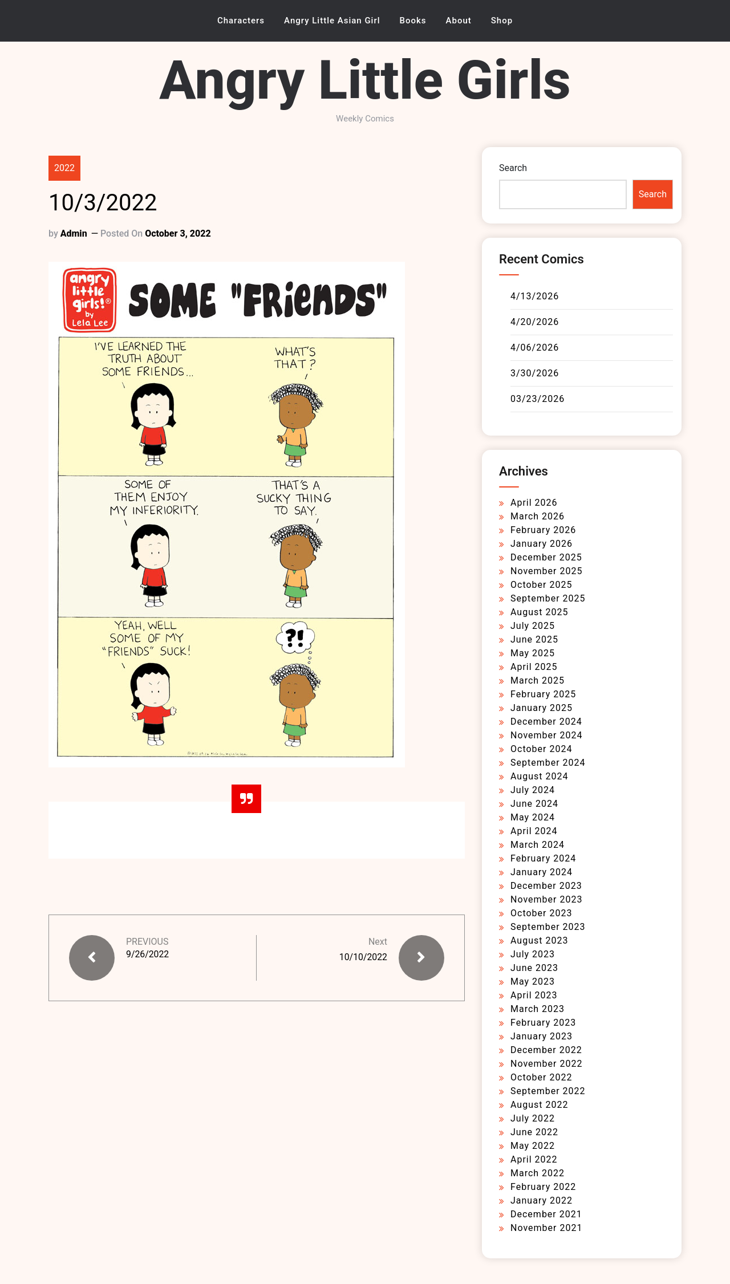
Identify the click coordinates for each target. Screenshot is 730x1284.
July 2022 (532, 1118)
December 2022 (546, 1050)
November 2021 (546, 1227)
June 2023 (534, 967)
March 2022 (537, 1173)
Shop (502, 20)
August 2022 (539, 1104)
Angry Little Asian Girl (332, 20)
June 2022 (534, 1132)
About (459, 20)
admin (73, 233)
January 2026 (541, 543)
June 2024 (534, 803)
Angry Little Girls (365, 80)
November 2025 (546, 571)
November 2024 (546, 735)
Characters (241, 20)
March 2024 (537, 844)
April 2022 (534, 1159)
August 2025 (539, 612)
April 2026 (534, 502)
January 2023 (541, 1036)
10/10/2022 (363, 957)
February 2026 (543, 530)
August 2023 (539, 940)
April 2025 (534, 666)
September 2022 (548, 1091)
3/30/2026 (534, 373)
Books (413, 20)
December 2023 (546, 885)
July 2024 (532, 790)
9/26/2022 (147, 954)
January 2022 (541, 1200)
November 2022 (546, 1063)
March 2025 (537, 680)
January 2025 (541, 707)
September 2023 (548, 926)
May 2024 (532, 817)
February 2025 (543, 694)
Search (513, 167)
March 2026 (537, 516)
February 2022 (543, 1186)
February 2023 (543, 1022)
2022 (64, 167)
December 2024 (546, 721)
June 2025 (534, 639)
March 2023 (537, 1008)
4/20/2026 (534, 321)
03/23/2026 (537, 398)
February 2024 (543, 858)
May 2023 (532, 981)
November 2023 (546, 899)
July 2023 (532, 954)
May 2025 (532, 653)
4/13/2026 (534, 296)
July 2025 (532, 625)
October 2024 (541, 748)
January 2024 (541, 872)
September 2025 (548, 598)
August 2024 (539, 776)
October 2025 (541, 584)
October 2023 (541, 913)
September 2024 (548, 762)
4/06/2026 (534, 347)
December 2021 (546, 1214)
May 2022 (532, 1145)
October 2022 (541, 1077)
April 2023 (534, 995)
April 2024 (534, 831)
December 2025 (546, 557)
